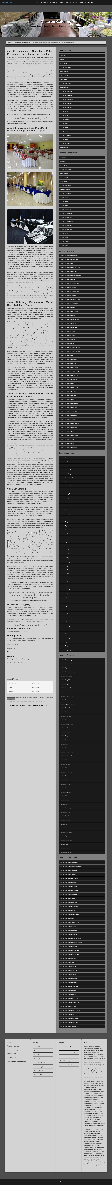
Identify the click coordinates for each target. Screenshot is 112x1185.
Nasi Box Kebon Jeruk (66, 780)
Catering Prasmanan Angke (67, 339)
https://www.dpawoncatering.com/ (30, 118)
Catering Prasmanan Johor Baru (68, 902)
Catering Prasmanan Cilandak (68, 926)
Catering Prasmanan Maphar (68, 323)
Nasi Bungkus (63, 79)
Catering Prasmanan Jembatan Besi (70, 347)
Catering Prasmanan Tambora (68, 335)
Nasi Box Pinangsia (65, 732)
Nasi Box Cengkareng (66, 660)
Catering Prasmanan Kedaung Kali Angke (71, 267)
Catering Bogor (64, 111)
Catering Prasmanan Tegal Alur (68, 411)
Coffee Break (54, 2)
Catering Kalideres (65, 598)
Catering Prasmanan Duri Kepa (68, 379)
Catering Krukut (64, 518)
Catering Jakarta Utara (66, 107)
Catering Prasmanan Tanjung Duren (69, 291)
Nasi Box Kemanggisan (66, 828)
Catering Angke (64, 542)
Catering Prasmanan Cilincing (68, 1006)
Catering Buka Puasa (65, 83)
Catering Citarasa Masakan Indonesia (67, 1048)
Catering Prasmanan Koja (67, 1014)
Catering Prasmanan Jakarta (67, 1052)
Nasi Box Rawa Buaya (66, 676)
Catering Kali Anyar (65, 558)
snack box (25, 63)
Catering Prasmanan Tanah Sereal (69, 371)
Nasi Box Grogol (64, 684)
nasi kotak (18, 63)
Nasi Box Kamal (64, 804)
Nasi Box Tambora (65, 740)
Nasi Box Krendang (65, 764)
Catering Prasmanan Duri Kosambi (69, 259)
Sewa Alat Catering (65, 87)
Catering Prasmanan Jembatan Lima (70, 351)
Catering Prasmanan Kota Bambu (69, 427)
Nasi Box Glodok (64, 712)
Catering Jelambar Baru (66, 485)
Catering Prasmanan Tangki (67, 331)
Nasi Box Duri (63, 748)
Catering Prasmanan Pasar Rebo (69, 998)
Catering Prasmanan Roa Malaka (69, 367)
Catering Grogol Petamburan (68, 478)
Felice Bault (29, 697)
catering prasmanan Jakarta (20, 280)
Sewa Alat (90, 2)
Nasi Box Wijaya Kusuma (67, 704)
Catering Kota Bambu (65, 630)
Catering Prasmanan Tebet (67, 962)
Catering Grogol (64, 482)
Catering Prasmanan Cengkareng (69, 255)
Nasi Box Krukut (64, 720)
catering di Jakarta (32, 104)
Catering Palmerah (65, 618)
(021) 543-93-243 (13, 644)
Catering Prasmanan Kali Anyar (68, 355)
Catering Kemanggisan (66, 626)
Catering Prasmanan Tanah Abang (69, 922)
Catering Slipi (63, 634)
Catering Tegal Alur (65, 614)
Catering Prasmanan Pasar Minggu (69, 950)
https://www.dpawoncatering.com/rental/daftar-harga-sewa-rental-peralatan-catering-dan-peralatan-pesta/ (30, 595)
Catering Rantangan (65, 135)
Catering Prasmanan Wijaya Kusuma (70, 299)
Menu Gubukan (64, 71)
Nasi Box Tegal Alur (65, 816)
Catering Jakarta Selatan (66, 99)
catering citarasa (88, 1058)
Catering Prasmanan (17, 42)
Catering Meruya (64, 646)
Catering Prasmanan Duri (67, 343)
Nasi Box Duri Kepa (65, 784)
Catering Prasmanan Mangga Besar (69, 319)
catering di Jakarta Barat (19, 108)
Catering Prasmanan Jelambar (68, 287)
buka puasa (39, 61)
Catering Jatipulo (64, 622)
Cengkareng (25, 659)
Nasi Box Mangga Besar (66, 724)
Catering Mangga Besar (66, 522)
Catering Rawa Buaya (66, 474)
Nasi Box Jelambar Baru (66, 688)
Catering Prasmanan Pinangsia (68, 327)
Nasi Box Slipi (63, 836)
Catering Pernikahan (65, 143)
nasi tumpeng (16, 65)
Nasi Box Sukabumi (65, 796)
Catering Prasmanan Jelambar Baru (69, 283)
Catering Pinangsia (65, 530)
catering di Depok (24, 493)
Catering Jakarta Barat (18, 367)
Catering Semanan (65, 610)
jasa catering (49, 295)
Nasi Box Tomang (64, 700)
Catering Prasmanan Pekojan (68, 363)
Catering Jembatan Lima (66, 554)
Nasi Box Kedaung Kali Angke (68, 672)
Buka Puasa (82, 2)
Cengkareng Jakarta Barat (29, 102)
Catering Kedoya (64, 586)
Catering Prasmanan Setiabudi (68, 958)
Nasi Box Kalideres (65, 800)
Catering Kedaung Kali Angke (68, 470)
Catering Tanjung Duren (66, 494)
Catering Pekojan (64, 566)
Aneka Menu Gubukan (40, 1063)
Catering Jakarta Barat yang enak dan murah (34, 342)
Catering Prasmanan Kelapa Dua (69, 387)
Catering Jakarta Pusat (66, 95)
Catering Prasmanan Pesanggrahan (69, 954)
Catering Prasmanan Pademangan (69, 1018)
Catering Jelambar (65, 490)
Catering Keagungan (65, 514)
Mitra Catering (99, 1139)
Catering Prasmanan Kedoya (68, 383)
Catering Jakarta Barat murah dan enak (38, 379)
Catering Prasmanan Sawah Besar (69, 914)
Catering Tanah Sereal (66, 574)
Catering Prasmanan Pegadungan (69, 403)
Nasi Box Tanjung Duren (66, 696)
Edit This (11, 699)
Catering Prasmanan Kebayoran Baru (70, 934)
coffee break (32, 63)
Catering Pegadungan (66, 606)
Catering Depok (64, 115)
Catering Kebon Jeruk (66, 578)
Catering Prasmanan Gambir (67, 898)
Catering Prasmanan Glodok (67, 307)
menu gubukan (33, 84)
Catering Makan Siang (66, 127)
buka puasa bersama (44, 274)
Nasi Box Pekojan (64, 768)
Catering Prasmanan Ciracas (68, 974)
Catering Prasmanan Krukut (67, 315)
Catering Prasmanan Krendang (68, 359)
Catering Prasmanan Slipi (67, 431)
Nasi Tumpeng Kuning (40, 1067)
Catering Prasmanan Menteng (68, 910)
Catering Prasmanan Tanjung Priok (69, 1026)
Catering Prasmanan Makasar (68, 990)
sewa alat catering (16, 462)
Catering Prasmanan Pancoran (68, 946)
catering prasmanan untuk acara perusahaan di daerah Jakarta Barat (29, 373)
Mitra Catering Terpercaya (67, 1061)
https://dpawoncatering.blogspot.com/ (17, 631)
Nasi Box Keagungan (65, 716)
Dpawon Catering (8, 2)
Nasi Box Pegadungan (66, 808)
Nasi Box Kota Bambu (66, 832)
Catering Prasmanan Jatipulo (68, 419)
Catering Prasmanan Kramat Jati (69, 986)
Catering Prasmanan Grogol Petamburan (71, 275)
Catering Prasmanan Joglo (67, 439)
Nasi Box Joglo (64, 844)
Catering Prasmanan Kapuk (67, 263)
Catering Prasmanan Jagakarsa (68, 930)
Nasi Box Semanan (65, 812)
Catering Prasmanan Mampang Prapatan (71, 942)
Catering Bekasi (64, 123)
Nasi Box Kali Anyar (65, 760)
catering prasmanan (43, 63)
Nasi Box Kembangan (66, 840)
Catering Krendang (65, 562)
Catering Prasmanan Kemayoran (69, 906)
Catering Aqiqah (64, 139)
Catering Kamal (64, 602)
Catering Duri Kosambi (66, 462)
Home (9, 42)
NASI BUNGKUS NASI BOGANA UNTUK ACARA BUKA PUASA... (28, 706)
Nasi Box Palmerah (65, 820)
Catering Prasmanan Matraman (68, 994)
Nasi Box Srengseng (65, 852)
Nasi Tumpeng (64, 75)
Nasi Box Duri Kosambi (66, 664)
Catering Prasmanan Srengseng (68, 447)
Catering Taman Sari (65, 506)
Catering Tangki (64, 534)
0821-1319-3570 (11, 648)
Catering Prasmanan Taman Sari (69, 303)
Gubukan (68, 2)
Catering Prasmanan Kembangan (69, 435)
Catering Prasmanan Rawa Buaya (69, 271)
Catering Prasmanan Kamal (67, 399)
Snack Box (46, 2)
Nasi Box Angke (64, 744)
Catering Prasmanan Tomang (68, 295)
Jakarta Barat (16, 314)
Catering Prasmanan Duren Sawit (69, 978)
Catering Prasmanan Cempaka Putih (70, 894)
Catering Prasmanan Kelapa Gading (70, 1010)
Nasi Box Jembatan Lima (66, 756)
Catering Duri (63, 546)
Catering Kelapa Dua (65, 590)
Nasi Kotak (39, 2)
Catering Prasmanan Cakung (68, 966)
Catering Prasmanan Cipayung (68, 970)
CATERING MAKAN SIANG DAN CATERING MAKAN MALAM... (27, 702)
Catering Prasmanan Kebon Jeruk (69, 375)
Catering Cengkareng (65, 458)
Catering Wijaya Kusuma (66, 502)
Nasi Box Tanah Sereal (66, 776)
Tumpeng (75, 2)
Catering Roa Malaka (65, 570)
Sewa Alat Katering (65, 189)
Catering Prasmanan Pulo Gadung (69, 1002)
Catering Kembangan (65, 638)
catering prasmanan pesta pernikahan (32, 375)
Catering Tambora (64, 538)
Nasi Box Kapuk (64, 668)
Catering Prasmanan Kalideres (68, 395)
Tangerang (29, 515)
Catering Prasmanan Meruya (68, 443)
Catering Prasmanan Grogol (67, 279)
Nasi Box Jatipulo (64, 824)
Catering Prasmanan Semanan (68, 407)
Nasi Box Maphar (64, 728)
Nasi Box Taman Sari (65, 708)
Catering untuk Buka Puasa (67, 1065)
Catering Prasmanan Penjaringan (69, 1022)
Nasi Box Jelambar (65, 692)
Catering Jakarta (19, 308)
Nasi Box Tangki (64, 736)
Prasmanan (62, 2)
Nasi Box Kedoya (64, 788)
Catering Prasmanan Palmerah (68, 415)
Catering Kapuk (64, 465)
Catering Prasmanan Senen (67, 918)
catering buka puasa (30, 65)
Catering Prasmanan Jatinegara (68, 982)
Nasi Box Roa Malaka (66, 772)
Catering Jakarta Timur (66, 103)
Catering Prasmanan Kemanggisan (69, 423)
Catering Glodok (64, 510)
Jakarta (29, 57)
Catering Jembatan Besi (66, 550)
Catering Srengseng (65, 650)
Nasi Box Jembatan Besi (66, 752)
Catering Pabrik (64, 131)
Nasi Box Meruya (64, 848)
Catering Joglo (64, 642)
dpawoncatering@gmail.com (16, 652)
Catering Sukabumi (65, 594)
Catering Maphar (64, 526)
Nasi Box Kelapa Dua (65, 792)
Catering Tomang (64, 498)
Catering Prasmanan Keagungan (69, 311)
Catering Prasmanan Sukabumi (68, 391)
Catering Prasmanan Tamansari (68, 870)
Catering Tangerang (65, 119)
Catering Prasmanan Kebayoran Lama (70, 938)
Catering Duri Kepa (65, 582)
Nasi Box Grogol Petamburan (68, 680)
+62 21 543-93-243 (13, 1046)
